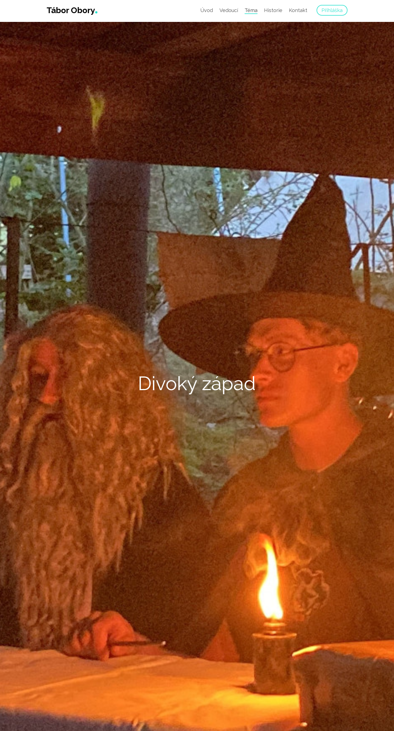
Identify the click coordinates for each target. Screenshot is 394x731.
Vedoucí (228, 10)
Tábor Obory (71, 10)
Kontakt (298, 10)
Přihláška (332, 10)
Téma (251, 10)
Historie (273, 10)
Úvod (206, 10)
